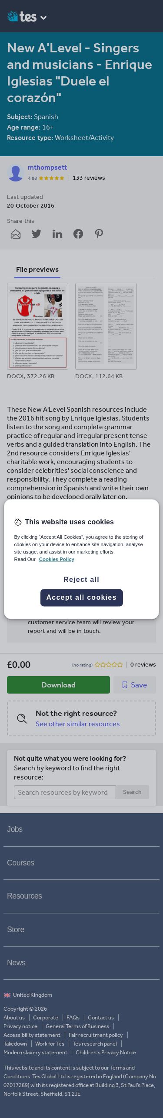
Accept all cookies (81, 597)
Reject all (81, 579)
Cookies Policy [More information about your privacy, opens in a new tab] (56, 559)
